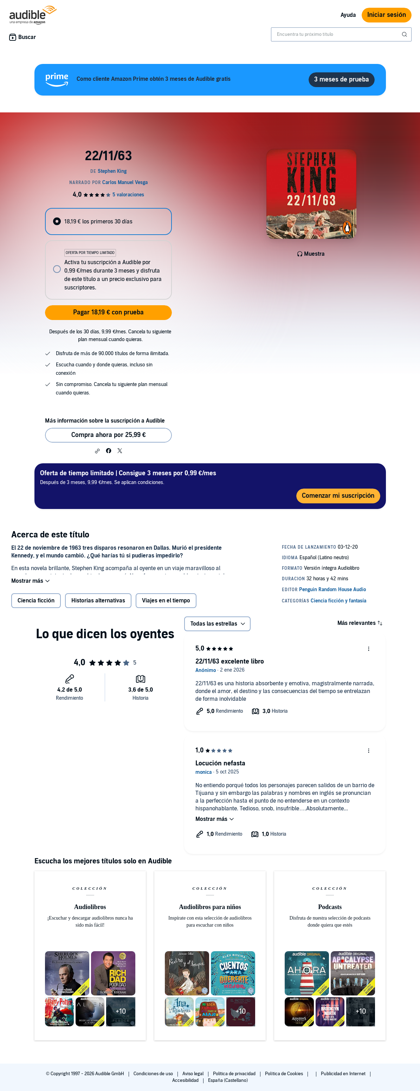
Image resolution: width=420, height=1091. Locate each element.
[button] (97, 451)
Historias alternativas (98, 606)
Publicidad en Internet (344, 1074)
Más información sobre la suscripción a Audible (105, 420)
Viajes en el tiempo (166, 606)
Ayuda (348, 15)
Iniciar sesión (386, 15)
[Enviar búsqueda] (405, 34)
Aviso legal (193, 1074)
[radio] (108, 221)
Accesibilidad (186, 1080)
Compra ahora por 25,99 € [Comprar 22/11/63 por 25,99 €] (108, 435)
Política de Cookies (284, 1074)
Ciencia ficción (36, 606)
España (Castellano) (227, 1080)
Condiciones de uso (154, 1074)
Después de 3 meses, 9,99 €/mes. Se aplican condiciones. (128, 477)
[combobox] (341, 34)
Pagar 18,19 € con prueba (108, 312)
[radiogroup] (108, 254)
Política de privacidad (235, 1074)
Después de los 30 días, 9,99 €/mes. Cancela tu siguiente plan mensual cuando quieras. (110, 335)
